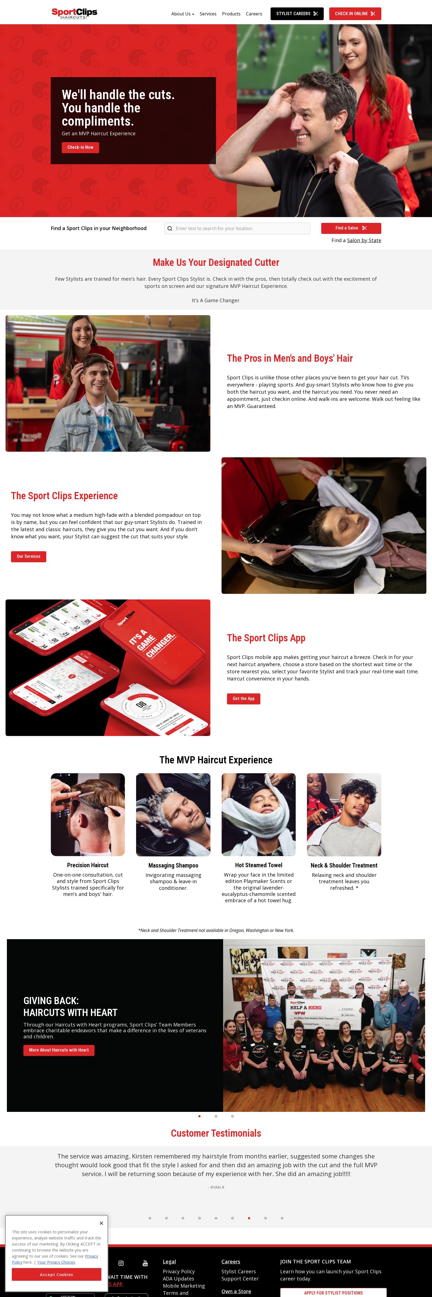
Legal (169, 1263)
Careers (254, 16)
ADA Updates (178, 1280)
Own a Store (236, 1293)
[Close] (101, 1223)
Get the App (244, 700)
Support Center (240, 1280)
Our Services (28, 558)
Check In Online (355, 15)
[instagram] (122, 1265)
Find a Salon (351, 230)
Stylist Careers (297, 15)
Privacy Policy (179, 1273)
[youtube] (146, 1265)
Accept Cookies (56, 1274)
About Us (181, 16)
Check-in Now (80, 149)
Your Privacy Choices (56, 1262)
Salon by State (364, 242)
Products (231, 16)
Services (208, 16)
